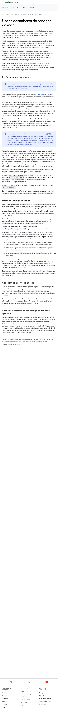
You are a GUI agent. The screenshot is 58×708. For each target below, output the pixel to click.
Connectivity (28, 8)
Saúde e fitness (25, 697)
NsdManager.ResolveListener (37, 291)
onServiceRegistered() (46, 193)
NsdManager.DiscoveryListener (13, 229)
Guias (40, 14)
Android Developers (7, 14)
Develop (5, 8)
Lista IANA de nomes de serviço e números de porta (35, 140)
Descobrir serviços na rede (19, 88)
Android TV (42, 704)
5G (22, 705)
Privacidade (24, 702)
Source (4, 701)
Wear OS (41, 696)
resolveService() (9, 291)
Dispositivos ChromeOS (46, 698)
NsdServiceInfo (43, 95)
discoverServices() (38, 223)
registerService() (9, 187)
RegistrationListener (16, 177)
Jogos (22, 691)
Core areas (15, 8)
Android (4, 693)
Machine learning (26, 694)
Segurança (5, 698)
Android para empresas (8, 696)
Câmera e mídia (25, 700)
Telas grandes (43, 693)
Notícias (4, 704)
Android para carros (45, 701)
